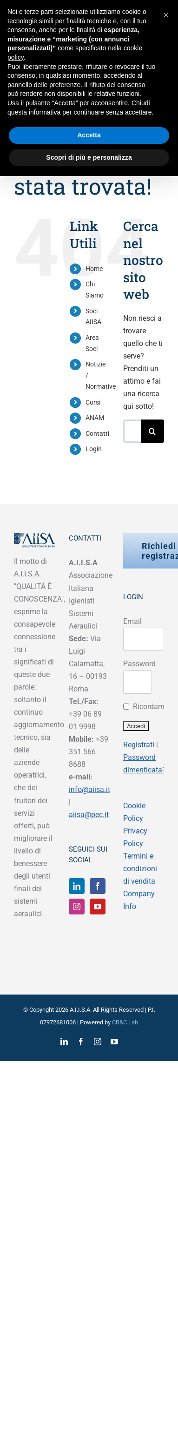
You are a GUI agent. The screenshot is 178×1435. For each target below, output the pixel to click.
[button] (165, 14)
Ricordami (149, 706)
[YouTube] (97, 906)
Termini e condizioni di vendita (140, 869)
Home (94, 268)
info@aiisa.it (89, 789)
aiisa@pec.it (89, 814)
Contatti (97, 433)
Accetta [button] (89, 135)
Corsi (93, 402)
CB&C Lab (125, 1022)
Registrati (139, 744)
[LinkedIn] (77, 886)
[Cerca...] (132, 431)
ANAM (95, 417)
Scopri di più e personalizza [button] (89, 157)
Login (94, 449)
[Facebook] (97, 886)
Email (132, 621)
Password (139, 663)
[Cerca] (152, 431)
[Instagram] (77, 906)
